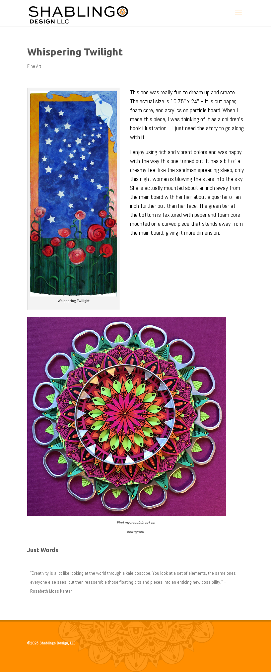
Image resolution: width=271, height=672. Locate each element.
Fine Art (34, 66)
